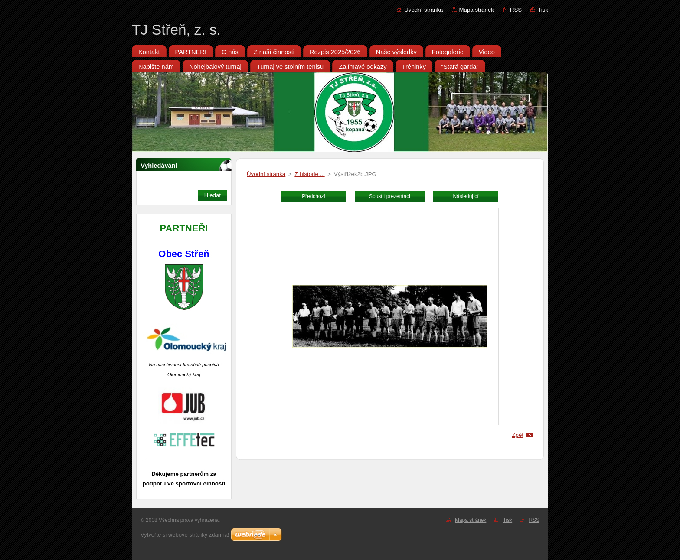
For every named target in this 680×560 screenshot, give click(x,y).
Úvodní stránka (423, 10)
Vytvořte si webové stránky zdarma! (185, 534)
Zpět (517, 435)
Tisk (543, 10)
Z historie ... (309, 174)
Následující (465, 196)
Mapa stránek (476, 10)
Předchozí (313, 196)
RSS (516, 10)
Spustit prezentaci (389, 196)
